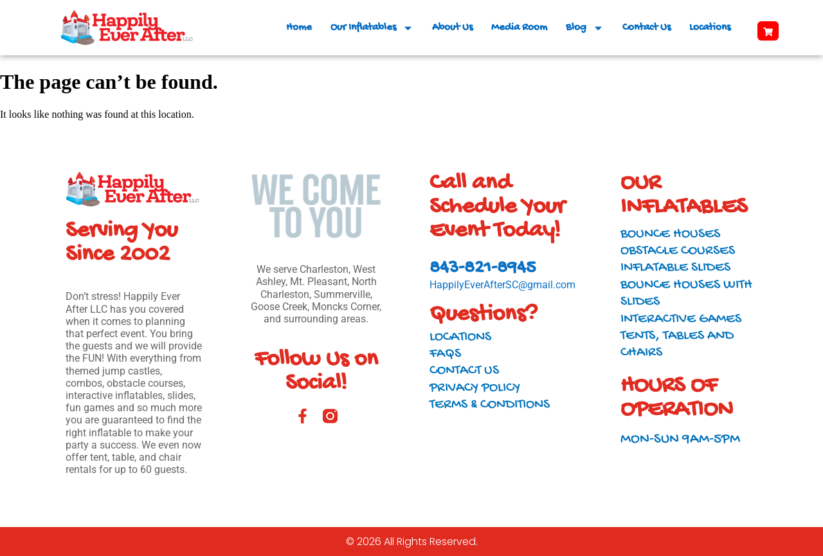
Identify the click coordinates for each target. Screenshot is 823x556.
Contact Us (646, 27)
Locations (709, 27)
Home (299, 27)
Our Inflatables (371, 28)
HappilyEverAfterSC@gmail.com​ (502, 285)
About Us (452, 27)
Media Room (519, 27)
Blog (585, 28)
